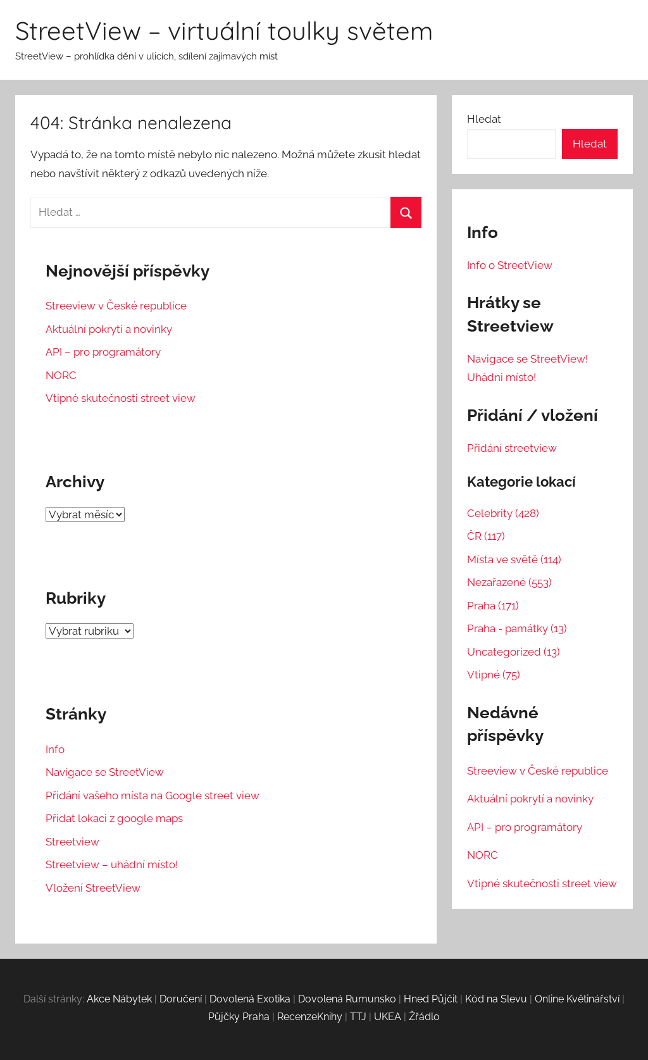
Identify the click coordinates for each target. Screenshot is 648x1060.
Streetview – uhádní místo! (112, 864)
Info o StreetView (509, 265)
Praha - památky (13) (517, 628)
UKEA (387, 1017)
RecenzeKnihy (309, 1017)
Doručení (180, 999)
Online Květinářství (577, 999)
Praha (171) (493, 605)
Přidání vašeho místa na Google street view (152, 795)
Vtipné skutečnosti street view (121, 398)
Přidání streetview (512, 448)
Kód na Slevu (496, 999)
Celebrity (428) (503, 513)
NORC (61, 375)
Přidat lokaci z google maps (114, 818)
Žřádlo (424, 1017)
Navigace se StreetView (105, 772)
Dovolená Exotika (249, 999)
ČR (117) (486, 536)
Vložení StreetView (93, 888)
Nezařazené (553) (509, 582)
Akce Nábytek (119, 999)
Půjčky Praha (239, 1017)
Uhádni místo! (501, 377)
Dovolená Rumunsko (347, 999)
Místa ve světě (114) (514, 559)
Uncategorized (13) (513, 651)
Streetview (72, 841)
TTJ (358, 1017)
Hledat (484, 119)
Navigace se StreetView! (527, 358)
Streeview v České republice (116, 305)
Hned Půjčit (431, 999)
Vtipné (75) (493, 674)
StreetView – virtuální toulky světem (224, 30)
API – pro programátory (103, 352)
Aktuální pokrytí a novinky (109, 329)
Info (55, 749)
